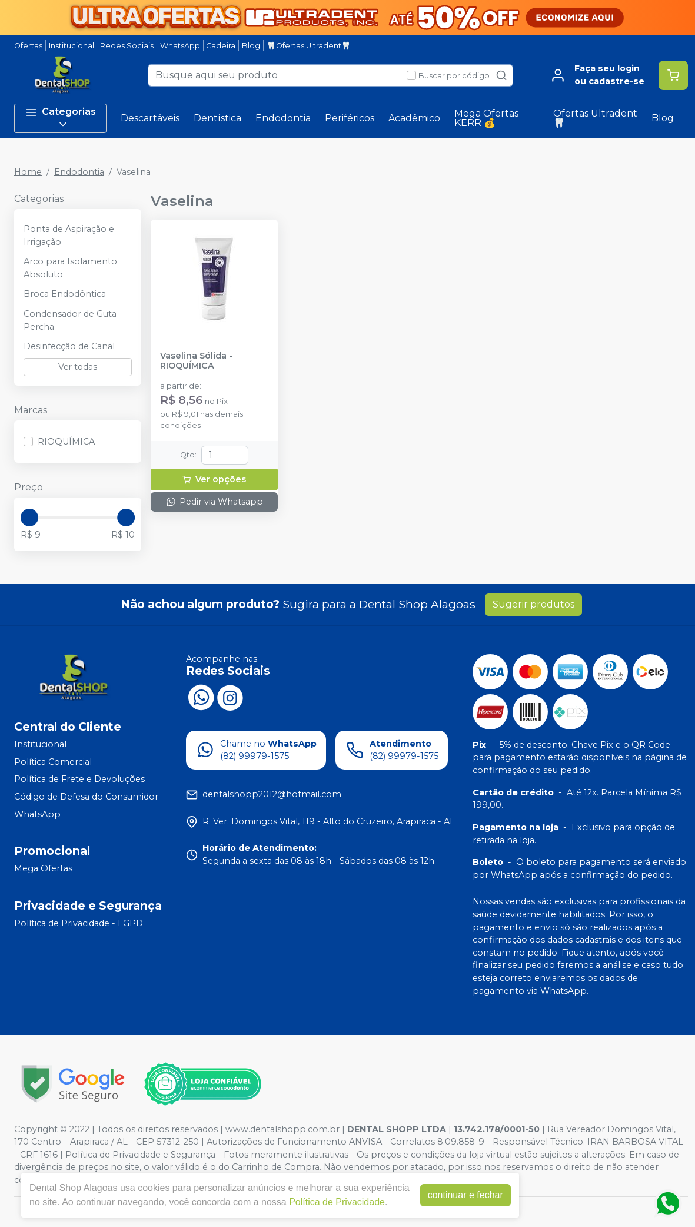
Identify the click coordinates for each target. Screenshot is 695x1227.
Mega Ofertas (43, 868)
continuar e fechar (465, 1195)
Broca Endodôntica (65, 293)
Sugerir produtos (533, 604)
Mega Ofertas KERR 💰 (486, 118)
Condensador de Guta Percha (70, 320)
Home (28, 172)
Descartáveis (150, 118)
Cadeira (220, 45)
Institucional (71, 45)
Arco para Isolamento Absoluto (70, 268)
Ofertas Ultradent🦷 (595, 118)
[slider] (29, 517)
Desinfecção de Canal (69, 346)
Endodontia (283, 118)
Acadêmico (414, 118)
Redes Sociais (127, 45)
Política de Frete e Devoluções (79, 779)
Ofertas (28, 45)
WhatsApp (180, 45)
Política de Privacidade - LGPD (78, 923)
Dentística (217, 118)
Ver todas (77, 367)
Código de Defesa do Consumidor (86, 796)
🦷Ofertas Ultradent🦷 (309, 45)
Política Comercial (53, 762)
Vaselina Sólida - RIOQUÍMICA (196, 361)
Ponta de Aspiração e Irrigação (69, 235)
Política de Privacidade (337, 1202)
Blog (251, 45)
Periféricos (349, 118)
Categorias (60, 118)
